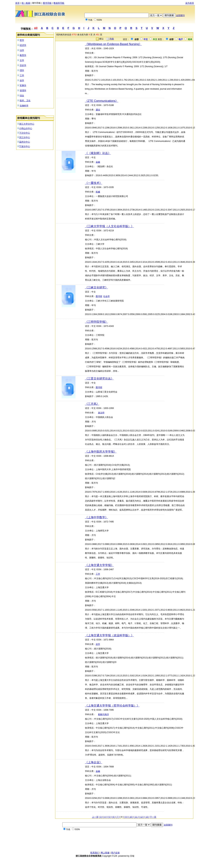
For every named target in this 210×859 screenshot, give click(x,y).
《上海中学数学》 (96, 517)
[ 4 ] (105, 817)
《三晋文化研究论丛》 (99, 378)
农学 (22, 80)
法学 (22, 50)
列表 (112, 39)
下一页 (153, 817)
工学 (22, 75)
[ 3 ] (101, 817)
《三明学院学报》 (96, 321)
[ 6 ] (113, 817)
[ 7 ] (117, 817)
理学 (22, 70)
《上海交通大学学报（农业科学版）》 (109, 635)
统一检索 (26, 3)
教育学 (23, 55)
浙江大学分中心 (26, 124)
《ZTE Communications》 (101, 100)
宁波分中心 (24, 146)
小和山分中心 (25, 128)
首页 (17, 3)
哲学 (22, 40)
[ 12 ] (141, 817)
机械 (98, 192)
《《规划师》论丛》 (98, 153)
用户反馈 (115, 852)
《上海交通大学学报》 (99, 565)
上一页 (95, 817)
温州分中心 (24, 142)
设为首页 (189, 3)
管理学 (23, 90)
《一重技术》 (93, 182)
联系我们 (94, 852)
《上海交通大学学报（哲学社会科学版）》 (112, 705)
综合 (22, 95)
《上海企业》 (93, 762)
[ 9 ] (126, 817)
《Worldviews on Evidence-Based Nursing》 (113, 44)
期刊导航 (36, 3)
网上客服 (105, 852)
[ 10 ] (130, 817)
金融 (98, 162)
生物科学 (24, 105)
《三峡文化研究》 (96, 287)
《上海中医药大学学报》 (101, 451)
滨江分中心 (24, 137)
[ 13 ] (146, 817)
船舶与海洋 (103, 714)
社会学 (106, 296)
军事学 (23, 85)
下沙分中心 (24, 133)
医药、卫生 (25, 100)
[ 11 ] (136, 817)
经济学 (23, 45)
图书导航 (47, 3)
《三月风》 (92, 403)
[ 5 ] (109, 817)
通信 (98, 109)
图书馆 (99, 296)
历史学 (23, 65)
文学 (22, 60)
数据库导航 (59, 3)
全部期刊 (180, 15)
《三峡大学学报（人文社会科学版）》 (109, 226)
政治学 (101, 412)
